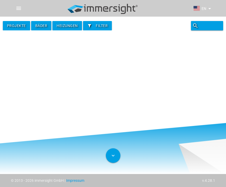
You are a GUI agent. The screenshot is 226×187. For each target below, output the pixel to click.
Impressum (75, 180)
